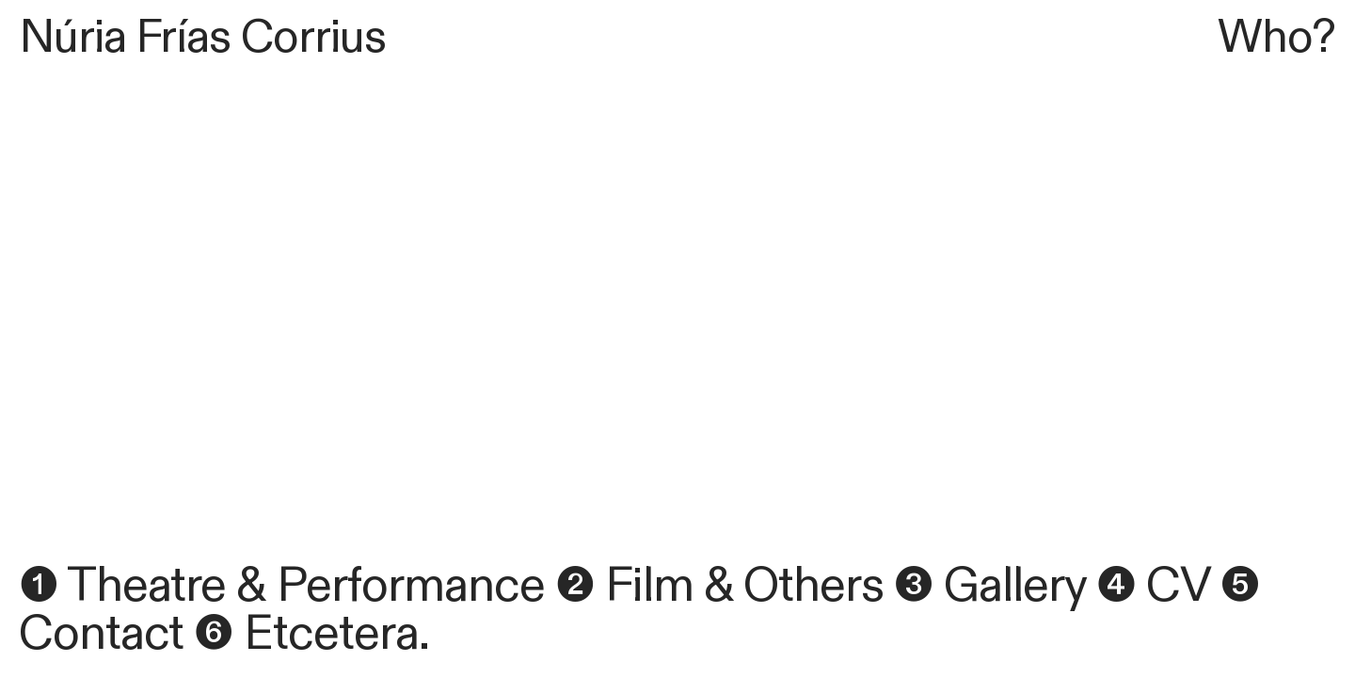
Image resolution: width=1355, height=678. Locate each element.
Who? (1276, 38)
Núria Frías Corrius (203, 38)
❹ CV (1153, 586)
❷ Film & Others (719, 586)
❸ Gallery (990, 586)
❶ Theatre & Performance (282, 586)
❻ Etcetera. (311, 634)
